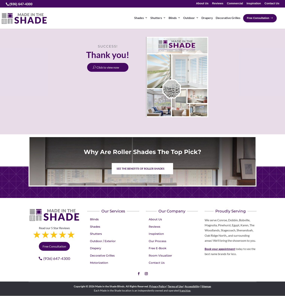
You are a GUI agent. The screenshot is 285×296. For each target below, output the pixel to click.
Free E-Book (157, 248)
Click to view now (108, 67)
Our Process (157, 241)
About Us (202, 3)
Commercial (235, 3)
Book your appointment (220, 249)
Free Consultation (54, 246)
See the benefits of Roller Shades (140, 168)
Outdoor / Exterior (103, 241)
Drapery (95, 248)
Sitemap (206, 286)
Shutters (96, 234)
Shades (95, 226)
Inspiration (254, 3)
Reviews (217, 3)
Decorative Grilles (102, 255)
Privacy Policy (157, 286)
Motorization (99, 262)
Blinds (94, 219)
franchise (184, 290)
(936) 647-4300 (56, 258)
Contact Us (272, 3)
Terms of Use (175, 286)
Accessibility (192, 286)
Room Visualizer (160, 255)
